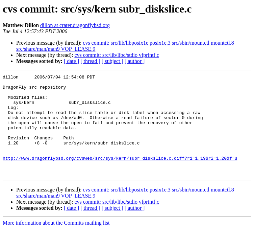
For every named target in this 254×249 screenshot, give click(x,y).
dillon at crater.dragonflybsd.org (75, 25)
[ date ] (71, 61)
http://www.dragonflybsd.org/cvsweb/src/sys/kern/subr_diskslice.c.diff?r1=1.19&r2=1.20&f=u (120, 175)
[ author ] (135, 61)
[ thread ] (90, 61)
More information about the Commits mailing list (56, 243)
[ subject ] (112, 61)
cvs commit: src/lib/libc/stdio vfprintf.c (116, 55)
